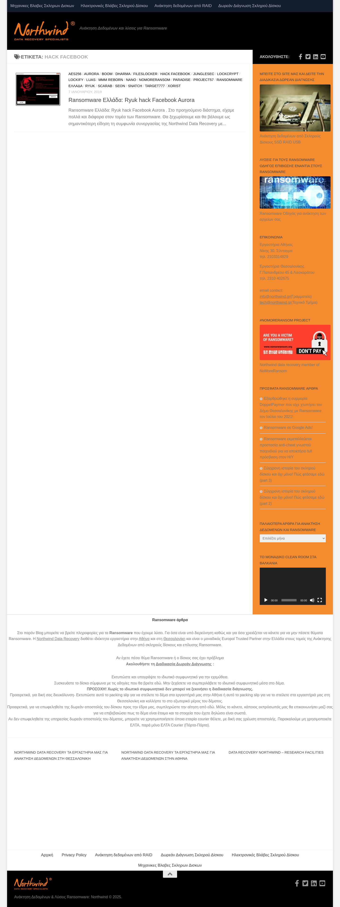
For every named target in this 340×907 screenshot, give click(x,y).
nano (131, 80)
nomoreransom (154, 80)
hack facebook (175, 74)
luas (91, 80)
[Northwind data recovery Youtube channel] (323, 56)
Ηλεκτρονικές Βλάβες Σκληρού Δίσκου (114, 6)
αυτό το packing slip (112, 695)
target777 (155, 86)
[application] (293, 586)
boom (107, 74)
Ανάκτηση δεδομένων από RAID (183, 6)
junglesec (203, 74)
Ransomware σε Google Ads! (288, 428)
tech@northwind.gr (275, 302)
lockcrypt (227, 74)
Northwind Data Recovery (58, 639)
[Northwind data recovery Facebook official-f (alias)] (300, 56)
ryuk (90, 86)
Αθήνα (144, 639)
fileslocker (145, 74)
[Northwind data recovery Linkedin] (315, 56)
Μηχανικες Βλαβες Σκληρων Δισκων (42, 6)
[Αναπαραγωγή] (266, 600)
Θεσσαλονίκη (174, 639)
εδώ (157, 683)
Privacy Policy (74, 855)
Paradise (182, 80)
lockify (75, 80)
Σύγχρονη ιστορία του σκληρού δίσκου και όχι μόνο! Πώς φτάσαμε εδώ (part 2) (292, 497)
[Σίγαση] (312, 600)
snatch (135, 86)
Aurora (91, 74)
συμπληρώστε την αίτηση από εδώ (185, 707)
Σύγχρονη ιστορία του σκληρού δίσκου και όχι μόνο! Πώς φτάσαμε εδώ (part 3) (292, 474)
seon (120, 86)
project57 (203, 80)
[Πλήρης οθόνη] (319, 600)
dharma (122, 74)
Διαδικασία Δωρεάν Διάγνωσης (184, 664)
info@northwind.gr (275, 297)
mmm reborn (110, 80)
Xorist (174, 86)
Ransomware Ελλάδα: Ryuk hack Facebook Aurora (131, 100)
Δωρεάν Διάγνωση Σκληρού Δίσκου (249, 6)
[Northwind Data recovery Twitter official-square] (308, 56)
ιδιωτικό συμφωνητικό (180, 677)
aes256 (74, 74)
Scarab (105, 86)
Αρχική (47, 855)
